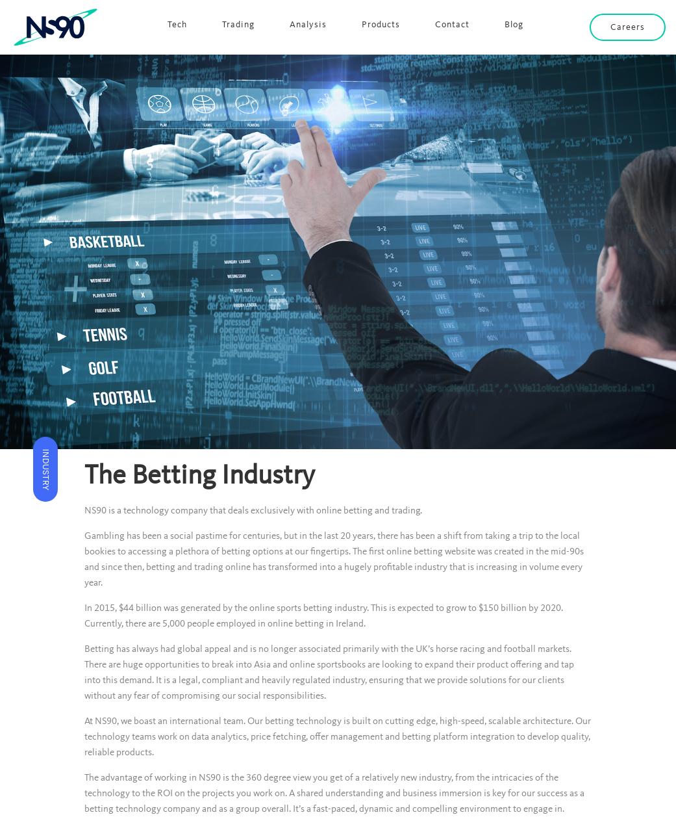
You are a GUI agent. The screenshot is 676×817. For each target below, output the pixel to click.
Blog (514, 24)
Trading (238, 24)
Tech (177, 24)
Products (381, 24)
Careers (627, 27)
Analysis (308, 24)
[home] (55, 27)
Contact (452, 24)
